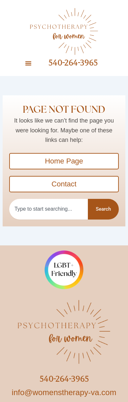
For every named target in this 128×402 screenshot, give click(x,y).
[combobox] (48, 209)
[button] (28, 63)
